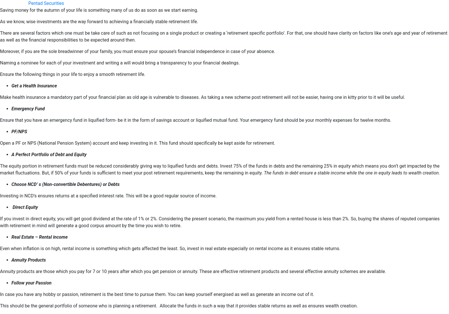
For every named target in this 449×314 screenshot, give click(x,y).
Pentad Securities (46, 3)
